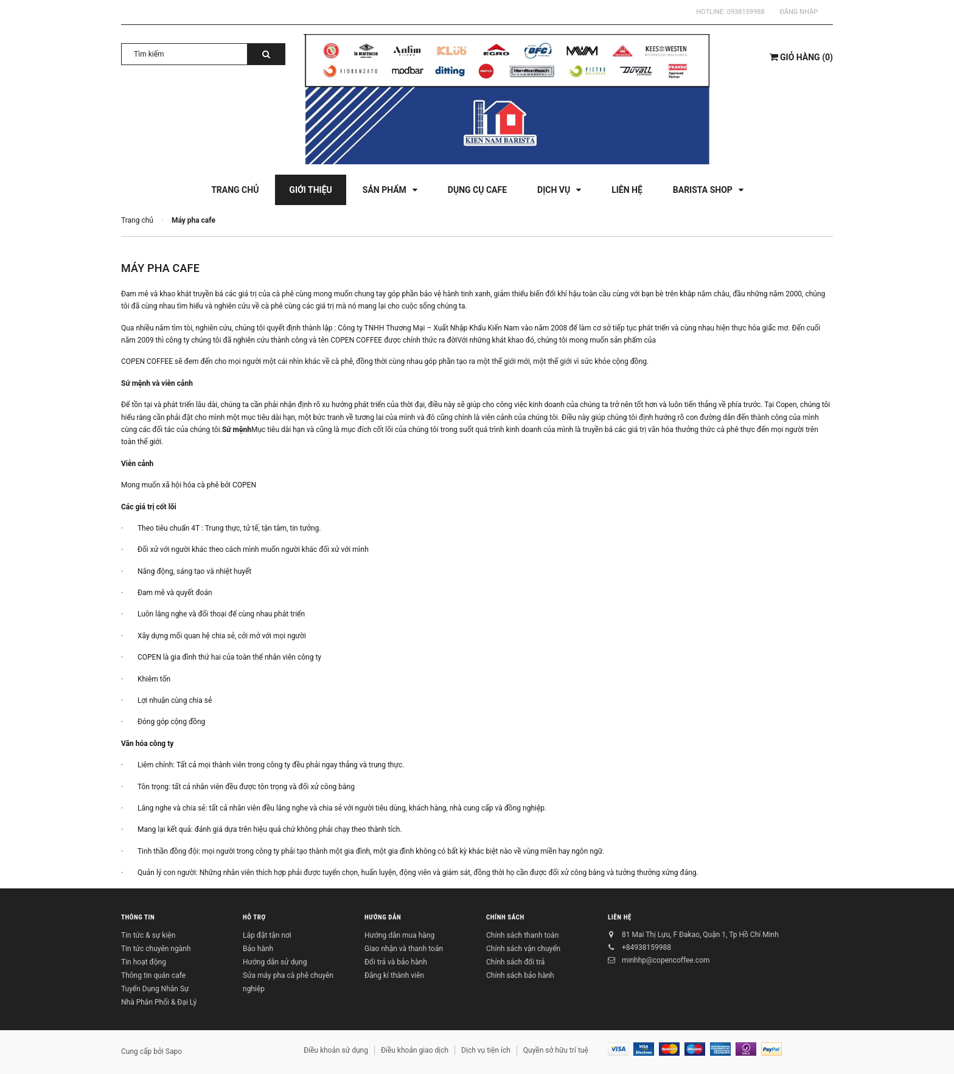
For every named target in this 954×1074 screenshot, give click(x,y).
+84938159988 (646, 947)
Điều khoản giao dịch (414, 1050)
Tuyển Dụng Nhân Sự (155, 989)
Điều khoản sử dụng (336, 1050)
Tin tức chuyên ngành (156, 948)
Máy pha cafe (160, 268)
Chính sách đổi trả (515, 962)
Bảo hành (258, 948)
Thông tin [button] (138, 918)
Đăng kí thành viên (394, 975)
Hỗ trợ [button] (254, 918)
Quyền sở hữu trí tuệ (555, 1050)
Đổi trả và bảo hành (395, 962)
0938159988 (746, 12)
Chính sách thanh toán (522, 935)
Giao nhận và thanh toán (403, 948)
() (801, 57)
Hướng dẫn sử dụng (275, 962)
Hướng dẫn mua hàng (399, 935)
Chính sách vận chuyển (523, 948)
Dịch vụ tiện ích (485, 1050)
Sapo (173, 1051)
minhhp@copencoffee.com (666, 960)
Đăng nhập (799, 12)
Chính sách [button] (505, 918)
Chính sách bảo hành (520, 975)
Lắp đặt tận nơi (267, 935)
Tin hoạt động (143, 962)
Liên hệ (620, 918)
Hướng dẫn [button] (382, 918)
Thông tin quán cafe (153, 975)
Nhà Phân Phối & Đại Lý (159, 1002)
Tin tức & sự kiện (148, 935)
